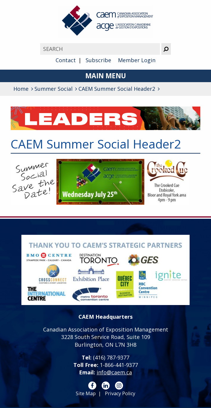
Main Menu (105, 75)
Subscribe (98, 60)
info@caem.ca (114, 372)
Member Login (136, 60)
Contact (66, 60)
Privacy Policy (120, 393)
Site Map (86, 393)
